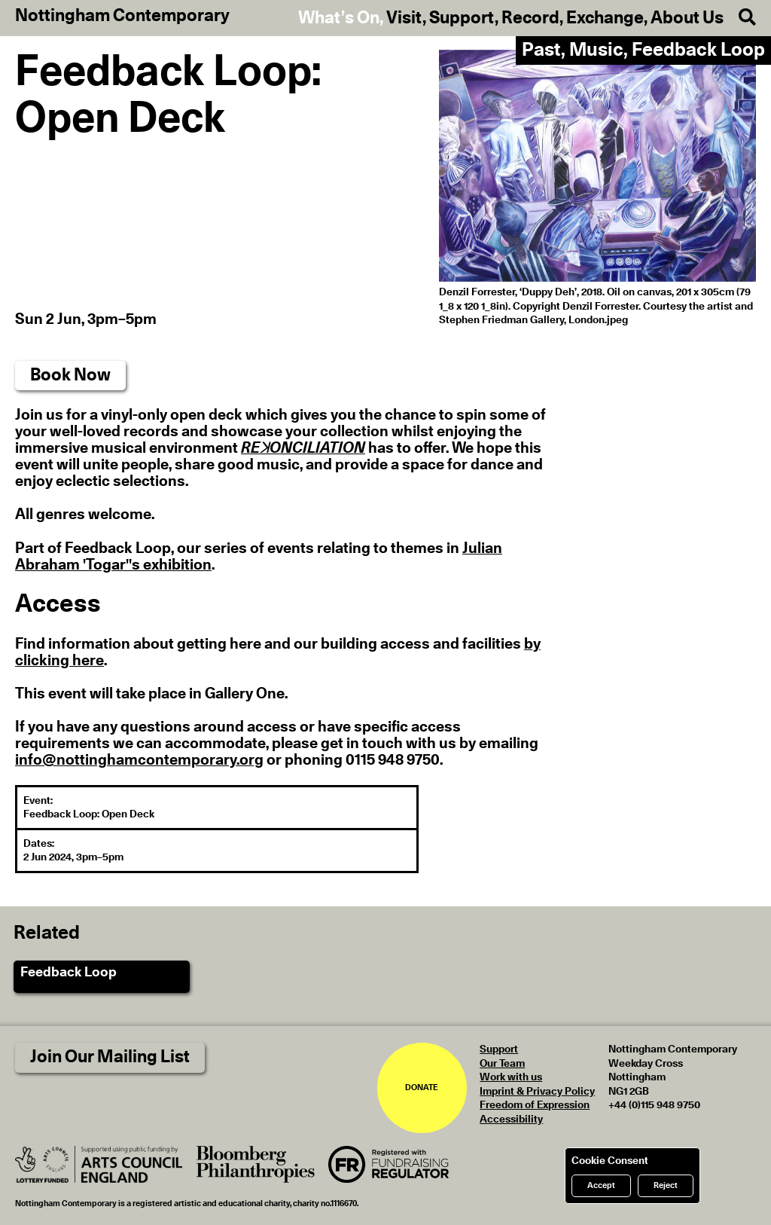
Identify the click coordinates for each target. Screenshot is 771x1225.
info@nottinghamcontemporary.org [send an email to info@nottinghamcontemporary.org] (139, 760)
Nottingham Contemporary (122, 16)
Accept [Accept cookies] (601, 1185)
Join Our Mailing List (110, 1057)
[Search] (740, 18)
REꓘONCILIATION (303, 448)
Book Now (70, 375)
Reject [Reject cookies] (666, 1185)
